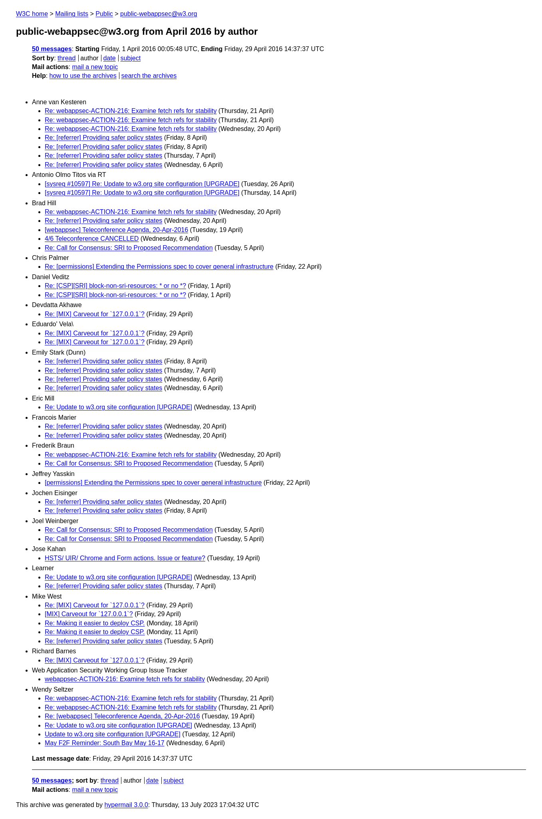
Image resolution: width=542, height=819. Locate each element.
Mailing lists (71, 13)
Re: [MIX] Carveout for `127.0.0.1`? (95, 314)
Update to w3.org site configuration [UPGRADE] (113, 734)
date (109, 58)
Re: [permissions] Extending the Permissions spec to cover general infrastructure (159, 266)
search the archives (149, 75)
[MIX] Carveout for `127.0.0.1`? (89, 614)
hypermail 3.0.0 (126, 804)
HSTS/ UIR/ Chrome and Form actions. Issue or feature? (125, 558)
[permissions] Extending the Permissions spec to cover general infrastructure (153, 482)
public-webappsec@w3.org (158, 13)
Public (104, 13)
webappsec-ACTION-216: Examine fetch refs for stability (125, 679)
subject (130, 58)
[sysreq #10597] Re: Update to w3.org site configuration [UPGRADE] (142, 183)
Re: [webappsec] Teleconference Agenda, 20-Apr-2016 (122, 716)
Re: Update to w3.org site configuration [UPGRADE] (118, 407)
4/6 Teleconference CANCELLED (92, 238)
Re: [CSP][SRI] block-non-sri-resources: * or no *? (115, 285)
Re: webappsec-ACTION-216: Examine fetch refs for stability (130, 110)
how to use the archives (83, 75)
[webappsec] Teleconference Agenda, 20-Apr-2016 (116, 229)
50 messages (52, 49)
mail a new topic (95, 66)
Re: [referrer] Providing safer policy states (103, 137)
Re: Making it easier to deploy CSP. (95, 623)
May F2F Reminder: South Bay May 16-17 (105, 743)
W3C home (32, 13)
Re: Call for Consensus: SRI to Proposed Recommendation (129, 247)
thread (66, 58)
